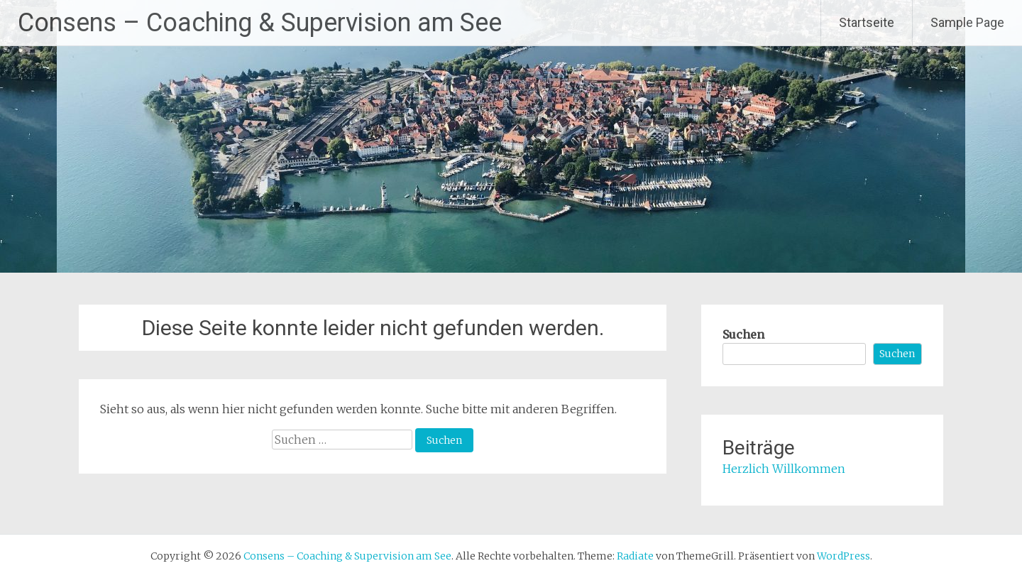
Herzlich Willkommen (783, 469)
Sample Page (967, 22)
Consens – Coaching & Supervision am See (260, 23)
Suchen (743, 334)
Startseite (866, 22)
